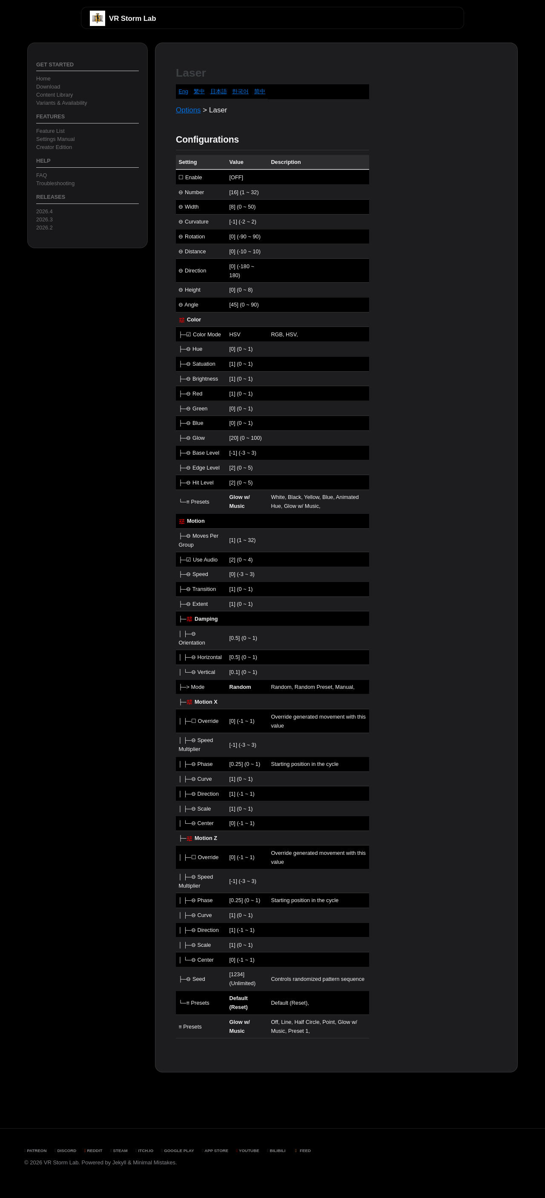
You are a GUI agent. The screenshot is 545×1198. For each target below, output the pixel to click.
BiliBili (276, 1150)
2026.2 (44, 228)
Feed (302, 1150)
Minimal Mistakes (154, 1162)
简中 (259, 91)
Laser (191, 72)
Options (188, 110)
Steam (118, 1150)
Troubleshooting (55, 183)
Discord (65, 1150)
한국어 (240, 91)
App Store (215, 1150)
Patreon (35, 1150)
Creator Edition (54, 147)
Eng (183, 91)
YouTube (247, 1150)
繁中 (199, 91)
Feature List (50, 131)
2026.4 (44, 212)
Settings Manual (55, 139)
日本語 (218, 91)
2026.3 (44, 220)
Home (43, 79)
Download (48, 87)
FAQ (41, 175)
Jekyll (119, 1162)
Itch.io (144, 1150)
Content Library (54, 95)
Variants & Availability (61, 103)
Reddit (93, 1150)
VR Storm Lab (132, 18)
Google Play (177, 1150)
